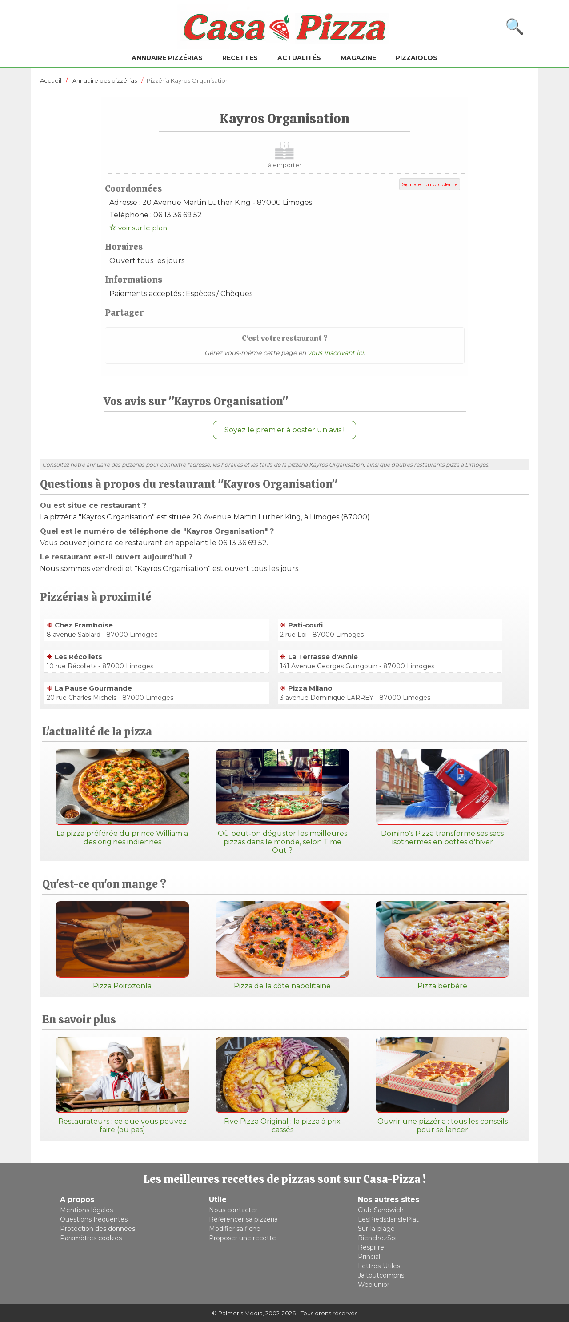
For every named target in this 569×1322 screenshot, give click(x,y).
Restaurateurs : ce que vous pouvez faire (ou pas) (122, 1085)
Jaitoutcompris (381, 1275)
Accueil (50, 80)
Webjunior (373, 1285)
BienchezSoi (377, 1238)
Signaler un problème (429, 184)
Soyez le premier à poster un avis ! (284, 430)
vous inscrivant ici (336, 353)
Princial (369, 1257)
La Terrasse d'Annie (323, 656)
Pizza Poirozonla (122, 945)
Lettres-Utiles (379, 1266)
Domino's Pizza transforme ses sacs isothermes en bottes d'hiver (442, 797)
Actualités (299, 58)
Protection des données (97, 1229)
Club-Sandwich (381, 1210)
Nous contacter (233, 1210)
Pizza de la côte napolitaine (282, 945)
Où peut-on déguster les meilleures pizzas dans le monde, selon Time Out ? (282, 802)
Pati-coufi (305, 625)
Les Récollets (78, 656)
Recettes (240, 58)
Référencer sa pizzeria (243, 1219)
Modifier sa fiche (234, 1229)
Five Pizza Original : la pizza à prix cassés (282, 1085)
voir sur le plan (142, 228)
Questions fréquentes (94, 1219)
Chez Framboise (84, 625)
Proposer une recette (242, 1238)
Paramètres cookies (91, 1238)
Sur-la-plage (376, 1229)
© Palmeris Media (237, 1313)
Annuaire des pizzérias (104, 80)
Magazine (358, 58)
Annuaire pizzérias (167, 58)
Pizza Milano (310, 688)
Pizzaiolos (416, 58)
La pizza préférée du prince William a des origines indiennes (122, 797)
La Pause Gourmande (93, 688)
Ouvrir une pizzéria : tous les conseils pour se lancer (442, 1085)
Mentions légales (86, 1210)
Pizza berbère (442, 945)
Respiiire (371, 1247)
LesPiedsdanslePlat (388, 1219)
